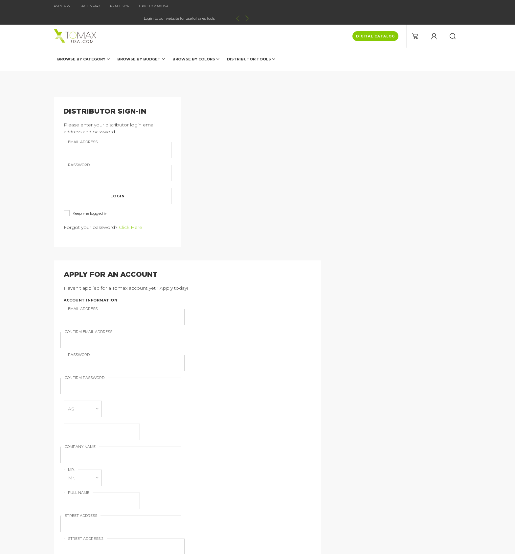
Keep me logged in (85, 201)
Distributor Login (114, 478)
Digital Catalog (196, 448)
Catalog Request (114, 458)
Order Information (200, 478)
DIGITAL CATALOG (375, 24)
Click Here (130, 215)
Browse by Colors (195, 46)
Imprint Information (202, 468)
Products (105, 448)
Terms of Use (195, 489)
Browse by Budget (141, 46)
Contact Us (108, 468)
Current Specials (113, 489)
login (117, 184)
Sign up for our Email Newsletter (246, 299)
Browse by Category (83, 46)
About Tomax (195, 458)
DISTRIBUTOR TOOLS (251, 46)
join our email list (344, 413)
